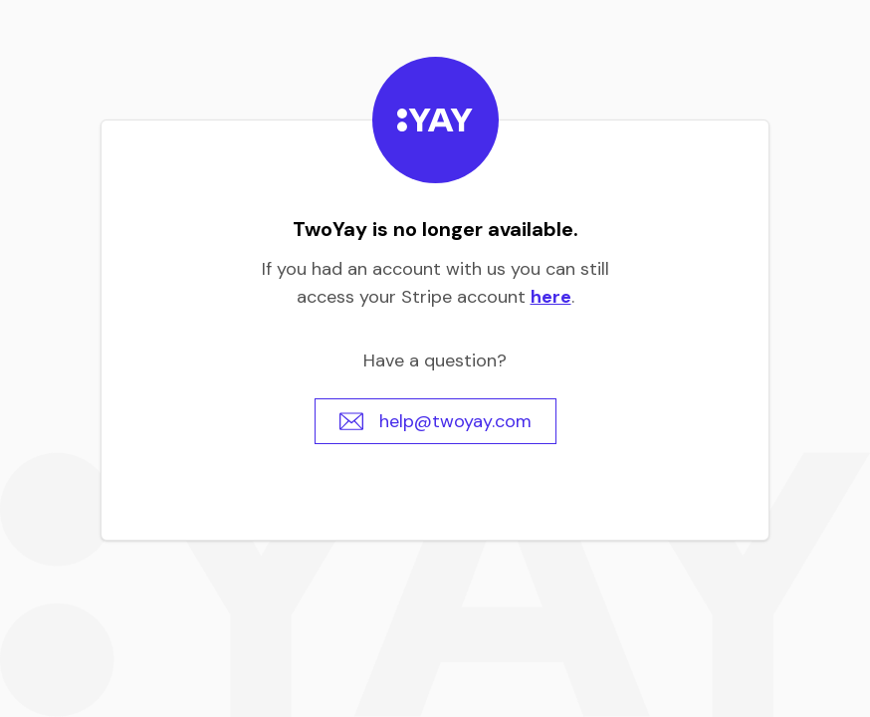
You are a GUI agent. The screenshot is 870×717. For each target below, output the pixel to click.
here (551, 297)
